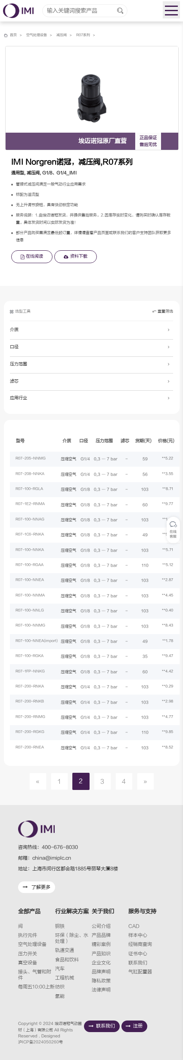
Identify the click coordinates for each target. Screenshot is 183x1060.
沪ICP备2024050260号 (40, 1042)
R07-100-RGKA (32, 656)
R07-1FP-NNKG (33, 672)
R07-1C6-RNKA (32, 535)
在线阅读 (32, 256)
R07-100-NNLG (32, 611)
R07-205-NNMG (33, 459)
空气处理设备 (38, 35)
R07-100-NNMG (33, 626)
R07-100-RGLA (32, 489)
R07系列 (89, 35)
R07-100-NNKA (32, 550)
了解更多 (36, 887)
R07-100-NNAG (32, 520)
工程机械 (64, 978)
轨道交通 (64, 950)
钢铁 (60, 926)
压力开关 (27, 954)
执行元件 (27, 935)
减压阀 (65, 35)
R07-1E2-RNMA (33, 505)
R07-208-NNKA (32, 474)
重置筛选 (162, 312)
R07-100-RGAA (32, 565)
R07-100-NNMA (33, 596)
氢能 (60, 996)
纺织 (60, 987)
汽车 (60, 969)
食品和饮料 (67, 960)
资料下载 (75, 256)
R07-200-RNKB (32, 702)
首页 (14, 35)
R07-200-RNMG (33, 717)
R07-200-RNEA (32, 748)
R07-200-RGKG (33, 732)
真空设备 (27, 963)
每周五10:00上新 (36, 987)
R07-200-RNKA (32, 687)
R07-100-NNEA (32, 580)
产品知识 (101, 954)
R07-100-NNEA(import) (40, 641)
